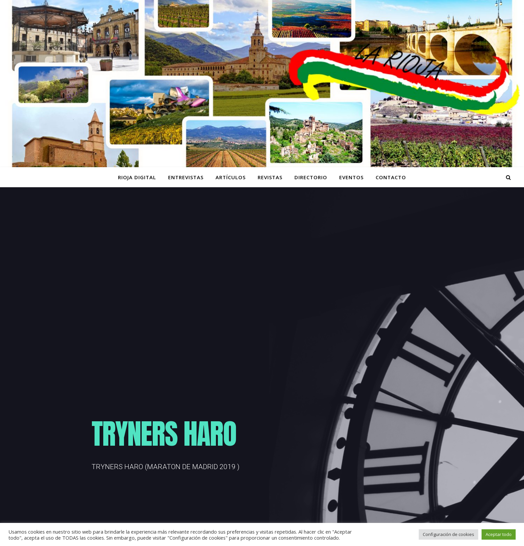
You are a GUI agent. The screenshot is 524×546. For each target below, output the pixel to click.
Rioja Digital (137, 177)
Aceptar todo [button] (499, 534)
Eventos (351, 177)
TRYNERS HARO (164, 433)
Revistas (270, 177)
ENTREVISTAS (186, 177)
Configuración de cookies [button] (448, 534)
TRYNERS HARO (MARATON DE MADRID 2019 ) (166, 467)
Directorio (310, 177)
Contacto (391, 177)
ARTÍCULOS (231, 177)
